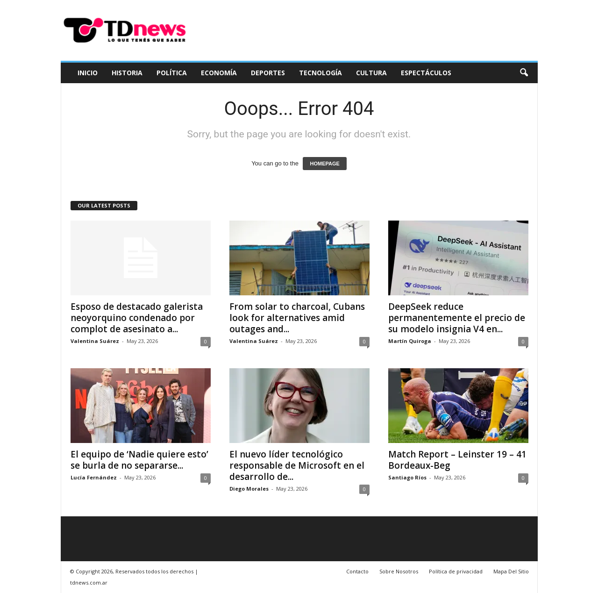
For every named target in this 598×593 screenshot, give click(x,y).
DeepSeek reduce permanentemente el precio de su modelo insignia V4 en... (456, 317)
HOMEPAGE (324, 163)
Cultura (371, 72)
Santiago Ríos (407, 477)
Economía (219, 72)
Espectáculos (426, 72)
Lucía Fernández (94, 477)
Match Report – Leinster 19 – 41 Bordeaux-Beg (457, 460)
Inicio (88, 72)
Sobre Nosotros (398, 571)
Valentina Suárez (95, 340)
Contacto (357, 571)
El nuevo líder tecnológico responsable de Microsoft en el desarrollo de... (296, 465)
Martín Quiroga (409, 340)
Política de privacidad (456, 571)
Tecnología (320, 72)
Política (172, 72)
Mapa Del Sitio (511, 571)
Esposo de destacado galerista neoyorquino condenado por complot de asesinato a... (137, 317)
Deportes (268, 72)
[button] (523, 73)
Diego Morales (249, 488)
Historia (127, 72)
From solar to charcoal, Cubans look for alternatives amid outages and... (297, 317)
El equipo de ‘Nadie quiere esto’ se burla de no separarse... (139, 460)
